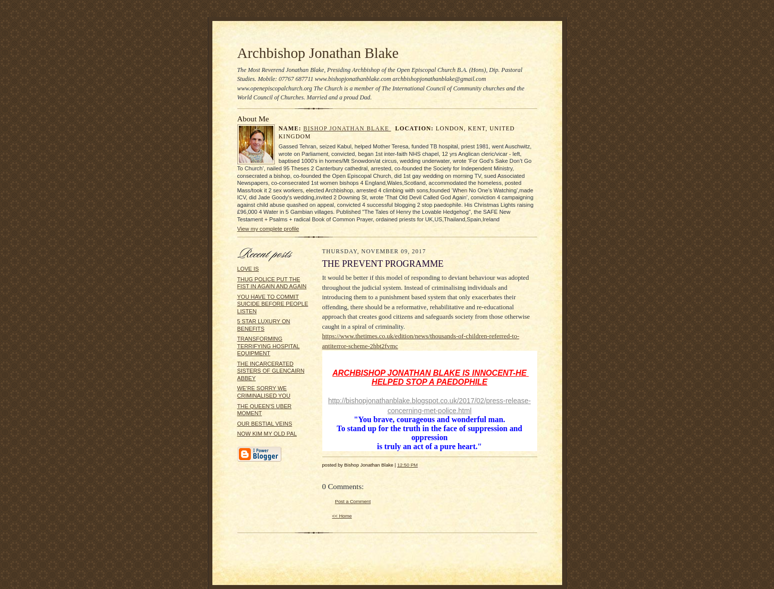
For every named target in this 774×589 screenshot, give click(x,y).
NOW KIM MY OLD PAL (267, 434)
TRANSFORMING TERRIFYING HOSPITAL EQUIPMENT (268, 346)
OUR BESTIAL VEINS (264, 424)
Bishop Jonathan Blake (347, 128)
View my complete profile (268, 229)
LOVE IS (248, 269)
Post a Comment (353, 501)
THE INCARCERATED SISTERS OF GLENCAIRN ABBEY (271, 371)
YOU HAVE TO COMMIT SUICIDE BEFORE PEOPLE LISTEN (272, 304)
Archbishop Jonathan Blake (318, 53)
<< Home (342, 516)
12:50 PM (407, 465)
